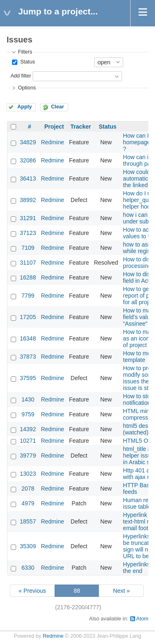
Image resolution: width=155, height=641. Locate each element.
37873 (28, 356)
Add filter (20, 76)
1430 (27, 399)
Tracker (80, 126)
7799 (27, 295)
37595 (28, 378)
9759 (27, 414)
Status (27, 62)
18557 (28, 521)
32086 (28, 160)
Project (54, 126)
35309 (28, 546)
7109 (27, 247)
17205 (28, 317)
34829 (28, 142)
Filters (25, 52)
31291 (28, 218)
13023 (28, 473)
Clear (57, 107)
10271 (28, 440)
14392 (28, 429)
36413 (28, 178)
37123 (28, 233)
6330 (27, 567)
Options (27, 88)
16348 (28, 338)
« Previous (32, 590)
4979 (27, 503)
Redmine (52, 142)
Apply (24, 107)
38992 (28, 200)
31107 (28, 262)
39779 (28, 455)
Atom (142, 619)
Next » (121, 590)
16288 (28, 277)
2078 (27, 488)
